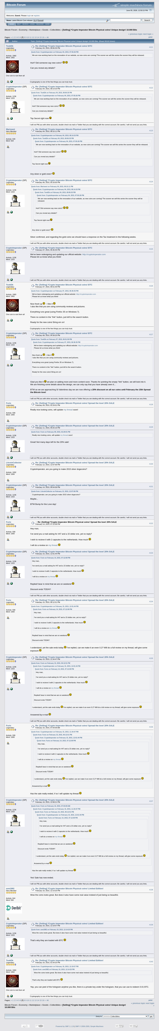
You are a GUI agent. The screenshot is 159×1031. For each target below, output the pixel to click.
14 (38, 37)
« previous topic (135, 34)
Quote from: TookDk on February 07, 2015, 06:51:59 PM (51, 339)
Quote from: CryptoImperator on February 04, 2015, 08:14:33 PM (54, 135)
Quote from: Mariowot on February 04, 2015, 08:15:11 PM (52, 186)
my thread (68, 410)
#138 (151, 890)
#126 (151, 286)
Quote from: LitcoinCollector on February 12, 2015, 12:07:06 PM (54, 491)
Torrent (40, 20)
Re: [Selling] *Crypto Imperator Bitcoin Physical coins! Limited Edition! (69, 888)
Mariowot (10, 129)
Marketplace (34, 30)
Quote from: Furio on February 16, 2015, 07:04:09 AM (50, 806)
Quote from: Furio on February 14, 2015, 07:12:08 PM (50, 558)
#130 (151, 464)
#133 (151, 553)
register (36, 15)
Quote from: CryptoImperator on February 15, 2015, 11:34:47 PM (54, 732)
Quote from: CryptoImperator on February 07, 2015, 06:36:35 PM (54, 291)
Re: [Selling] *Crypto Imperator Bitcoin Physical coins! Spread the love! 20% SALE (74, 403)
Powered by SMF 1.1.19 (65, 1026)
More (47, 24)
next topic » (148, 34)
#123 (151, 131)
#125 (151, 249)
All (48, 37)
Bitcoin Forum (11, 30)
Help (19, 24)
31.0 (35, 20)
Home (12, 24)
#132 (151, 523)
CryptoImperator (14, 86)
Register (39, 24)
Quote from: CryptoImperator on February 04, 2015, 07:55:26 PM (54, 52)
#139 (151, 925)
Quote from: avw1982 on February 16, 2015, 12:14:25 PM (52, 929)
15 (41, 37)
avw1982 (10, 888)
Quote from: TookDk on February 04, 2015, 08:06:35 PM (51, 93)
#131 (151, 486)
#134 (151, 601)
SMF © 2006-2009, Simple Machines (89, 1026)
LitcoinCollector (13, 462)
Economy (23, 30)
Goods (45, 30)
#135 (151, 658)
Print (150, 37)
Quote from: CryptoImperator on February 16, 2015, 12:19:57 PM (54, 966)
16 (43, 37)
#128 (151, 404)
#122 (151, 88)
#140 (151, 962)
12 (33, 37)
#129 (151, 427)
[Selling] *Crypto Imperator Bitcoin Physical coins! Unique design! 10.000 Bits (99, 30)
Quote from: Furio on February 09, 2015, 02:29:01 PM (50, 432)
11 (31, 37)
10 (28, 37)
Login (32, 24)
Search (25, 24)
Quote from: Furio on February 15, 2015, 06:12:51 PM (50, 663)
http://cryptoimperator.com (94, 254)
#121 (151, 47)
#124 (151, 182)
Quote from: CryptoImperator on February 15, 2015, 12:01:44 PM (54, 606)
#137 (151, 801)
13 (36, 37)
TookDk (9, 46)
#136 (151, 727)
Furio (8, 403)
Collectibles (55, 30)
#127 (151, 334)
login (29, 15)
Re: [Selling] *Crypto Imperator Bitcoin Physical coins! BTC (63, 46)
